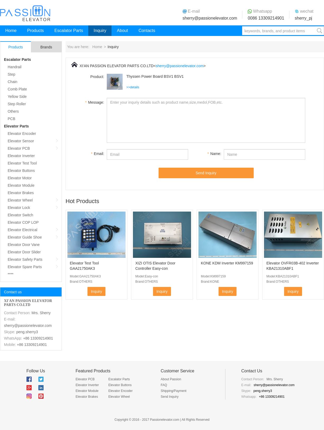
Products (35, 30)
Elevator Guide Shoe (25, 237)
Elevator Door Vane (24, 245)
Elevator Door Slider (24, 252)
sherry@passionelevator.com (210, 18)
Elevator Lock (19, 207)
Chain (12, 82)
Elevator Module (21, 185)
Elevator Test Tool (22, 163)
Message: (94, 102)
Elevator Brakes (21, 193)
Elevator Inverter (21, 156)
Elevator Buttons (21, 170)
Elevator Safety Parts (25, 259)
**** (10, 274)
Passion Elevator (25, 13)
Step (11, 74)
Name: (214, 154)
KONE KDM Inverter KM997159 (227, 263)
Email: (97, 154)
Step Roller (17, 104)
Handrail (14, 67)
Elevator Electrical (22, 230)
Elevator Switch (20, 215)
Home (11, 30)
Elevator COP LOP (23, 222)
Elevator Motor (20, 178)
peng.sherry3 (27, 332)
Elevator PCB (19, 148)
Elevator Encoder (22, 133)
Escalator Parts (68, 30)
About (122, 30)
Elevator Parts (16, 126)
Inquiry (100, 30)
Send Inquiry (206, 173)
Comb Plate (17, 89)
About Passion (171, 379)
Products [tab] (15, 47)
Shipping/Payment (173, 391)
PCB (11, 119)
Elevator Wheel (20, 200)
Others (13, 111)
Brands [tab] (46, 47)
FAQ (164, 385)
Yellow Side (17, 96)
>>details (132, 87)
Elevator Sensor (21, 141)
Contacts (146, 30)
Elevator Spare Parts (25, 267)
